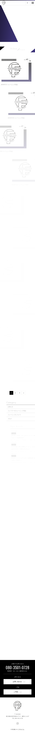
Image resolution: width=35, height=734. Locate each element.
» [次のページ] (23, 399)
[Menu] (33, 3)
